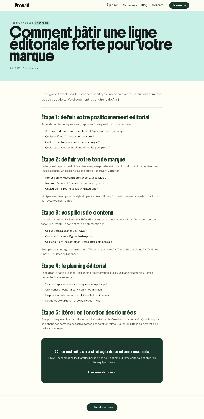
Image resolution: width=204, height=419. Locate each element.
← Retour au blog (21, 23)
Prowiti (22, 5)
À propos (113, 5)
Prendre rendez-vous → (102, 372)
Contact (158, 5)
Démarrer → (179, 5)
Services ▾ (130, 5)
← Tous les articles (102, 407)
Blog (144, 5)
